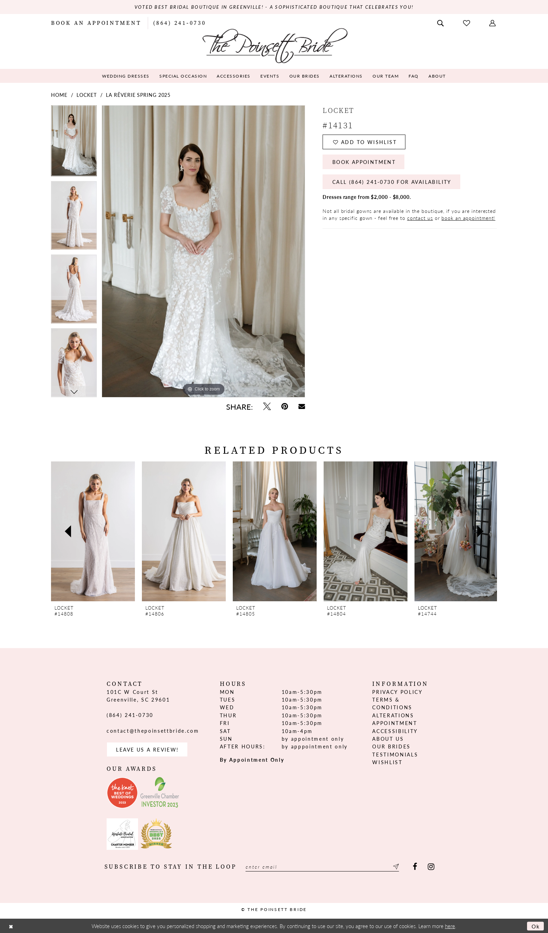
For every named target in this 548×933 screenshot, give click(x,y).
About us (388, 738)
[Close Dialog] (10, 926)
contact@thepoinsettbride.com (153, 730)
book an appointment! (468, 217)
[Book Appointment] (96, 22)
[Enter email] (322, 866)
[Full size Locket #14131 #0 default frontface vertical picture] (203, 251)
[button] (493, 22)
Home (59, 94)
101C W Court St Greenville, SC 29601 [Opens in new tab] (138, 695)
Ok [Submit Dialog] (536, 926)
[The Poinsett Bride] (274, 45)
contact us (420, 217)
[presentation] (93, 531)
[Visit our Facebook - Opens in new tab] (415, 866)
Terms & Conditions (392, 703)
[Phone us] (179, 22)
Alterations (393, 715)
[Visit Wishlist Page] (467, 22)
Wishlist (387, 762)
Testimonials (395, 754)
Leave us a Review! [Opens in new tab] (147, 749)
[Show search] (441, 22)
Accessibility (395, 730)
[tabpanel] (74, 143)
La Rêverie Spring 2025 (138, 94)
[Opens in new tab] (122, 793)
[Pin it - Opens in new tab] (284, 406)
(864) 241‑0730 (130, 714)
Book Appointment (364, 161)
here (450, 926)
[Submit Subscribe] (395, 866)
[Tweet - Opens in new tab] (267, 406)
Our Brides (391, 746)
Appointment (394, 722)
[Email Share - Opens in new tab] (301, 406)
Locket (86, 94)
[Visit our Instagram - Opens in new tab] (431, 866)
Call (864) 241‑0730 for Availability (392, 181)
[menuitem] (96, 22)
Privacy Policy (397, 691)
